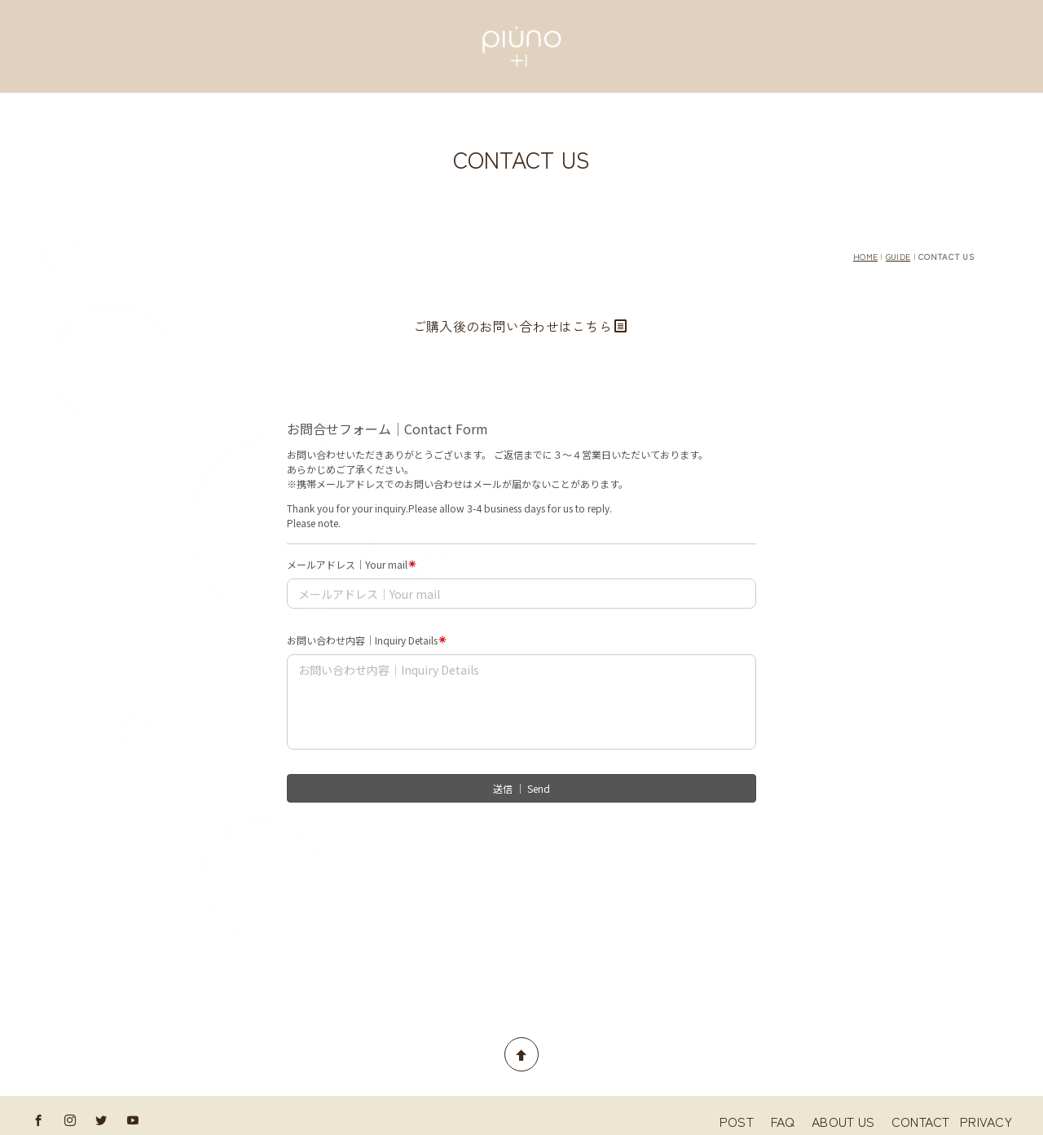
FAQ (789, 1121)
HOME (865, 256)
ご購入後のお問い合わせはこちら (520, 326)
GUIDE (898, 256)
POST (743, 1121)
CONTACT (920, 1121)
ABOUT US (850, 1121)
